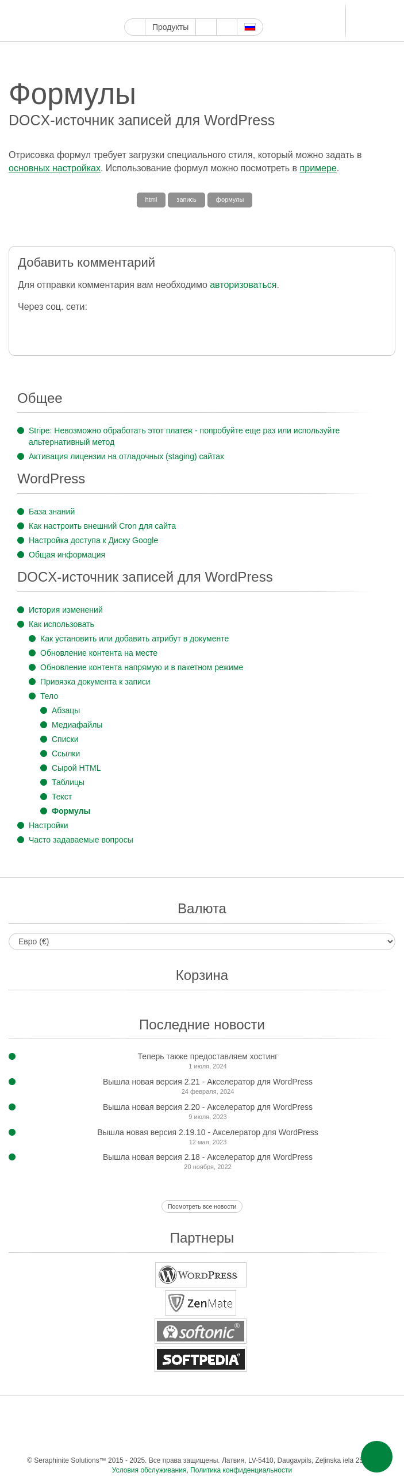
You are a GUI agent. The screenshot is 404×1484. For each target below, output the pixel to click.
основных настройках (55, 168)
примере (318, 168)
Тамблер (210, 9)
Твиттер (157, 9)
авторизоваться (243, 285)
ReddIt (236, 9)
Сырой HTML (76, 767)
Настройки (48, 825)
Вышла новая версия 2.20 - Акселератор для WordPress (208, 1107)
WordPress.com (223, 9)
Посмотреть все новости (202, 1206)
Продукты (170, 27)
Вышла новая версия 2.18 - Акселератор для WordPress (208, 1157)
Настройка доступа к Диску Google (93, 540)
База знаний (52, 511)
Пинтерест (196, 9)
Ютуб (170, 9)
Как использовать (61, 624)
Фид (373, 1414)
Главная (134, 27)
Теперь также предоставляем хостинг (208, 1056)
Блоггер (249, 9)
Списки (65, 739)
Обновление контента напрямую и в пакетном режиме (141, 667)
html (151, 199)
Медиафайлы (77, 724)
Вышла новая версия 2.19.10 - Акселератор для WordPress (207, 1132)
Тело (49, 696)
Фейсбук (143, 9)
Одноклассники (350, 1414)
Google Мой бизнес (130, 9)
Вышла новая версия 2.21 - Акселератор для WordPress (208, 1081)
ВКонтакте (304, 1414)
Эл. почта (201, 1437)
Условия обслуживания (149, 1470)
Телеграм (276, 9)
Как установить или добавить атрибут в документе (134, 638)
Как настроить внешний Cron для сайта (102, 525)
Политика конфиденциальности (241, 1470)
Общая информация (67, 554)
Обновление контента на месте (98, 653)
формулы (230, 199)
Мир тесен (327, 1414)
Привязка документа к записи (95, 681)
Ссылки (66, 753)
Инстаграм (183, 9)
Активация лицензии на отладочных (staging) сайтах (126, 456)
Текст (62, 796)
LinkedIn (262, 9)
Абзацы (66, 710)
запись (186, 199)
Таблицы (68, 782)
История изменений (66, 609)
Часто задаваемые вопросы (81, 839)
